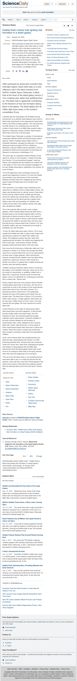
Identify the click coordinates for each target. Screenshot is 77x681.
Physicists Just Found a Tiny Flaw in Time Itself (60, 133)
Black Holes (10, 396)
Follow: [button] (47, 4)
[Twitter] (16, 71)
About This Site (12, 669)
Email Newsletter (10, 627)
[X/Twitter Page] (56, 4)
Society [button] (35, 19)
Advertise (35, 669)
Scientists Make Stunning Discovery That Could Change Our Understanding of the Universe (60, 123)
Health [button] (10, 19)
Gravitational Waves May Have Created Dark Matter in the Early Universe (59, 146)
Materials (5, 418)
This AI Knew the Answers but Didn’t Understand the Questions (58, 158)
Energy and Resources (54, 90)
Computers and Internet (54, 105)
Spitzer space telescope (33, 389)
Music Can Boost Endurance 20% (57, 57)
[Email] (27, 71)
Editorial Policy (55, 669)
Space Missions (52, 80)
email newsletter (47, 12)
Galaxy (30, 393)
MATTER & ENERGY (51, 87)
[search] (73, 19)
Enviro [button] (26, 19)
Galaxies (9, 392)
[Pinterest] (20, 71)
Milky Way (31, 406)
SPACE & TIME (50, 74)
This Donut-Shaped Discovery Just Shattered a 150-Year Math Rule (58, 163)
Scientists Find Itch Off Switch (56, 40)
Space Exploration (12, 389)
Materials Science (52, 93)
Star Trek (31, 397)
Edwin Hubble (33, 377)
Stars (7, 382)
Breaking (49, 30)
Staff (20, 669)
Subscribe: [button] (62, 4)
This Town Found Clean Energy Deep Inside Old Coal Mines (61, 141)
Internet (49, 108)
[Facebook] (13, 71)
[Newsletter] (73, 4)
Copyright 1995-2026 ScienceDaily (15, 672)
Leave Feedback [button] (10, 660)
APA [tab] (31, 456)
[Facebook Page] (52, 4)
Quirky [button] (44, 19)
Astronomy (32, 384)
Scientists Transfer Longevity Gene (58, 35)
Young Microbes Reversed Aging (57, 48)
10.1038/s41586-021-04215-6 (15, 448)
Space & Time (8, 378)
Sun (7, 406)
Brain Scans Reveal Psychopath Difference (60, 38)
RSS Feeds (8, 630)
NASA (8, 403)
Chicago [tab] (39, 456)
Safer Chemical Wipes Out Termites (58, 60)
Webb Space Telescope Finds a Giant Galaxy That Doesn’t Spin (59, 129)
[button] (65, 25)
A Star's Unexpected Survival (13, 551)
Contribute (27, 669)
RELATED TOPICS (8, 373)
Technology (50, 96)
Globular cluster (33, 381)
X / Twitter (8, 646)
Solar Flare (9, 399)
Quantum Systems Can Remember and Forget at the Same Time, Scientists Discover (59, 168)
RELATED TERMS (31, 373)
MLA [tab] (24, 456)
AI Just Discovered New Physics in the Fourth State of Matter (59, 150)
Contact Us (8, 663)
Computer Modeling (53, 102)
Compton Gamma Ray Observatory (36, 402)
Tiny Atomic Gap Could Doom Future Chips (60, 51)
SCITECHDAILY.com (16, 583)
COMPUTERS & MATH (52, 99)
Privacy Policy (44, 669)
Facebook (8, 643)
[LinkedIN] (23, 71)
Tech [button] (18, 19)
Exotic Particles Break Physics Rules (58, 54)
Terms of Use (65, 669)
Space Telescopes (12, 385)
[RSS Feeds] (69, 4)
